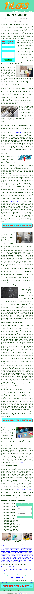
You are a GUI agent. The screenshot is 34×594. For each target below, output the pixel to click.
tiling (20, 112)
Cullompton (18, 132)
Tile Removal (14, 551)
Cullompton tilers (6, 468)
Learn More (22, 593)
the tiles (9, 33)
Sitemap (2, 582)
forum (16, 218)
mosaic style (11, 124)
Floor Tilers (5, 549)
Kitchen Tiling (23, 557)
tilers (8, 75)
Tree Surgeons (22, 570)
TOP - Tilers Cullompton (8, 566)
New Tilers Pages (8, 582)
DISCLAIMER (30, 11)
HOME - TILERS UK (17, 577)
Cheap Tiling (19, 554)
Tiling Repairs (11, 555)
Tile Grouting (23, 551)
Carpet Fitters (13, 569)
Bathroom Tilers (12, 557)
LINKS (16, 11)
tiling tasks (5, 492)
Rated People (15, 201)
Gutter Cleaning (23, 569)
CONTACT (24, 11)
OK (26, 593)
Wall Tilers (15, 549)
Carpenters (13, 570)
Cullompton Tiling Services (13, 500)
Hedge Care (8, 561)
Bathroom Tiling (15, 548)
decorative (24, 88)
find (6, 448)
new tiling (13, 309)
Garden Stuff (23, 560)
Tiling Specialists (26, 548)
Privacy (32, 582)
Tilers (7, 548)
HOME (13, 11)
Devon (20, 492)
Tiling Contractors (22, 555)
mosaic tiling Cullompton (24, 489)
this (24, 443)
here (21, 462)
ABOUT (20, 11)
